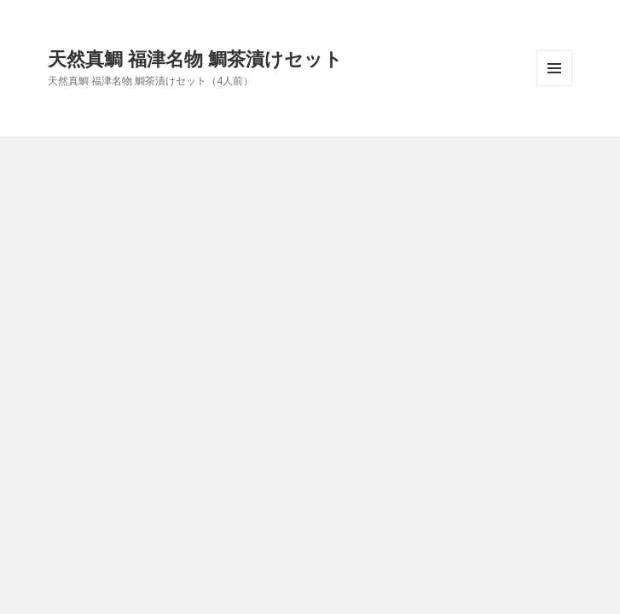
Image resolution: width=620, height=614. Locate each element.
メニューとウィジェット (554, 85)
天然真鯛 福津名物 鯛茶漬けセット (195, 58)
